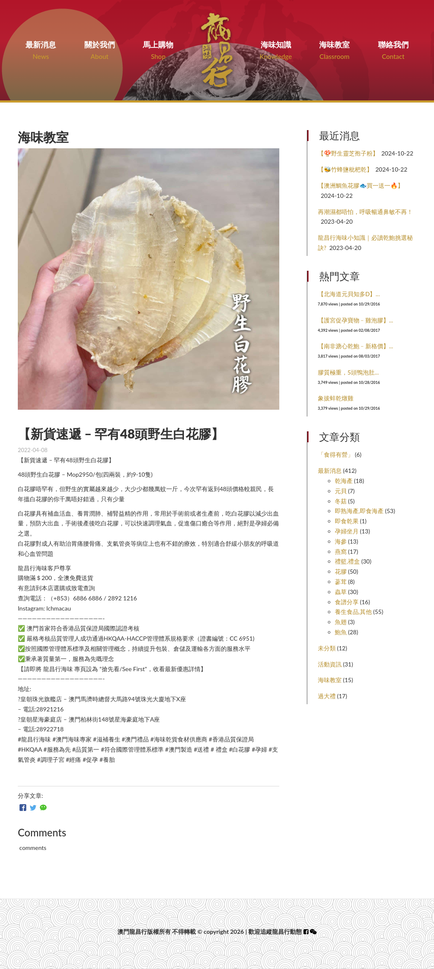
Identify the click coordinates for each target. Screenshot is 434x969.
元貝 (341, 490)
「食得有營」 (335, 454)
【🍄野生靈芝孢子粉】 (348, 153)
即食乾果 (347, 521)
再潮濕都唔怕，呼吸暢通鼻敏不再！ (365, 211)
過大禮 (327, 696)
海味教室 (330, 679)
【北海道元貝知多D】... (349, 293)
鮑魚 (341, 632)
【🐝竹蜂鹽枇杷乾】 (345, 169)
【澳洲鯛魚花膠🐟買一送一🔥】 (360, 185)
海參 (341, 541)
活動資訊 (330, 664)
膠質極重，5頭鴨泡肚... (348, 372)
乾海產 (344, 480)
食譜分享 (347, 601)
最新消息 (330, 470)
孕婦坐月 (347, 531)
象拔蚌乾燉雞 (335, 398)
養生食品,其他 (353, 611)
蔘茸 (341, 581)
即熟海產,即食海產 (359, 510)
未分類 (327, 648)
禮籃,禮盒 (347, 561)
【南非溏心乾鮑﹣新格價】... (355, 346)
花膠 (341, 571)
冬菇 (341, 501)
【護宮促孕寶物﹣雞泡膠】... (355, 320)
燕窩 (341, 551)
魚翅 (341, 621)
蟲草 (341, 591)
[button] (313, 931)
